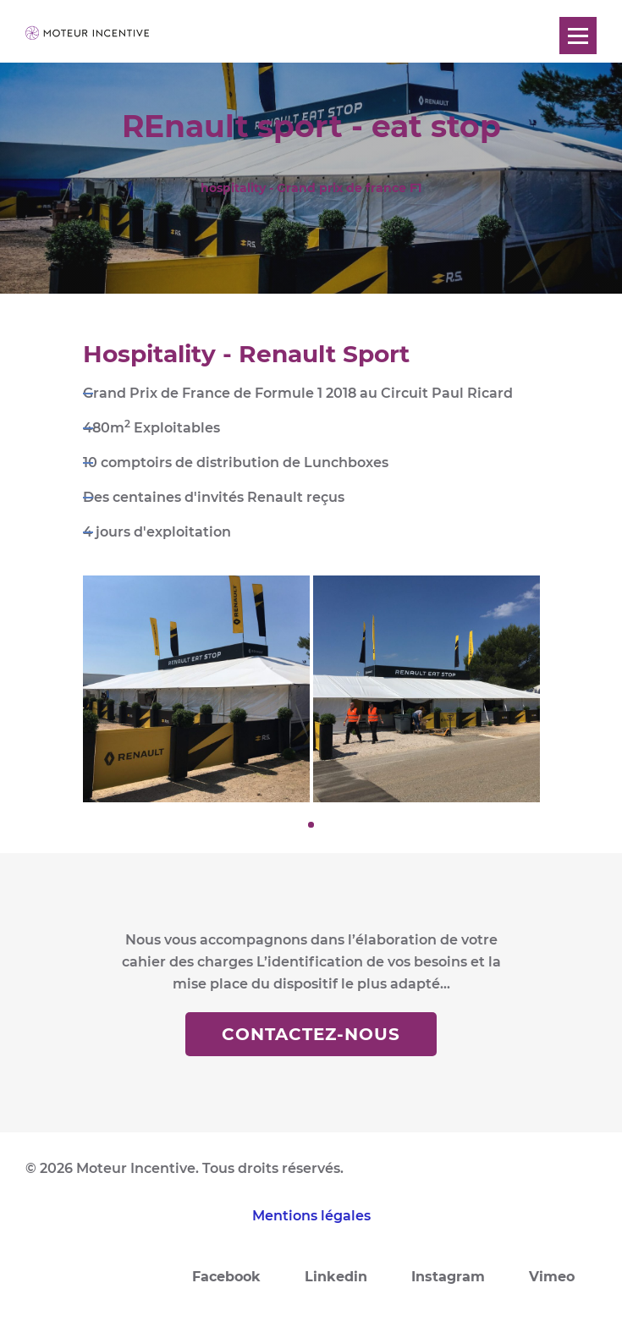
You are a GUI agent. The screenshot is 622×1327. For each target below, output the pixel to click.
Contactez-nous (311, 1034)
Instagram (448, 1277)
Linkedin (336, 1277)
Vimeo (552, 1277)
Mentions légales (311, 1216)
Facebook (226, 1277)
